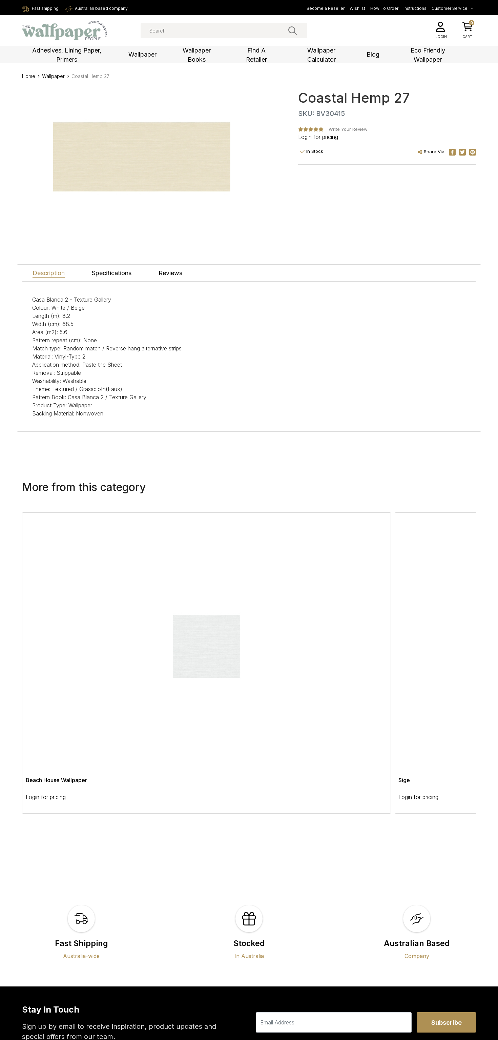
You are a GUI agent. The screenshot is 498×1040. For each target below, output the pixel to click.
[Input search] (224, 30)
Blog (373, 54)
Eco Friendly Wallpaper (428, 55)
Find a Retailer (256, 55)
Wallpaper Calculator (321, 55)
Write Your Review (348, 129)
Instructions (415, 8)
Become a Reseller (326, 8)
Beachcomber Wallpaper (333, 582)
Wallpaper (142, 54)
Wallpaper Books (197, 55)
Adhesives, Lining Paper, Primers (66, 55)
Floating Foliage (413, 582)
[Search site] (292, 30)
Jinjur (216, 582)
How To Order (384, 8)
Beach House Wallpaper (56, 582)
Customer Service (453, 8)
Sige (123, 582)
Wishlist (357, 8)
